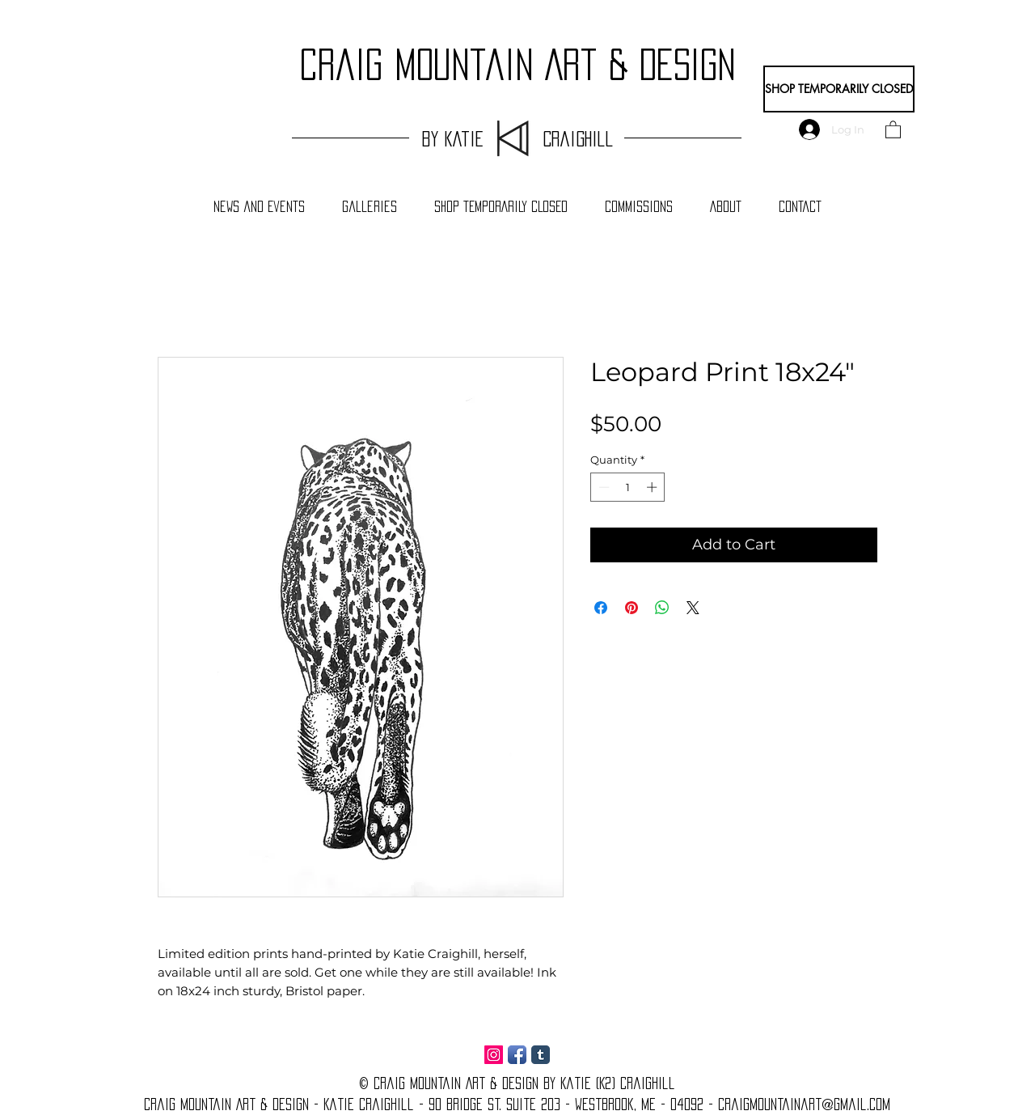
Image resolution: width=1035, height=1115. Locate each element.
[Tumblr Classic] (540, 1054)
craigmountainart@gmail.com (804, 1104)
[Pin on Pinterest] (631, 607)
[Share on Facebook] (600, 607)
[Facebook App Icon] (517, 1054)
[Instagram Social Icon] (493, 1054)
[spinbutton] (628, 487)
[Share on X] (693, 607)
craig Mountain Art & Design (517, 64)
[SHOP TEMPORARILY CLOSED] (839, 89)
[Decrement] (602, 487)
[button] (893, 129)
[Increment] (653, 487)
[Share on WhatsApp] (662, 607)
